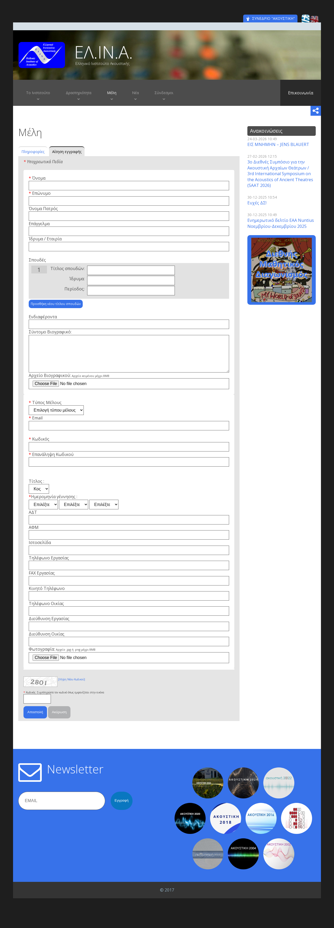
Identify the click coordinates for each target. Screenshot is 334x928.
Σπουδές (37, 260)
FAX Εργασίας (42, 580)
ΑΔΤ (33, 519)
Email (37, 425)
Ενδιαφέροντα (43, 317)
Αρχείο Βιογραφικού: (69, 383)
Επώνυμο (41, 193)
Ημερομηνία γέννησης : (54, 504)
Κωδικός (40, 446)
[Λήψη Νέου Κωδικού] (71, 686)
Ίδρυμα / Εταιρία (45, 239)
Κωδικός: (31, 699)
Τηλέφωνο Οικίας (46, 611)
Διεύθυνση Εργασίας (49, 626)
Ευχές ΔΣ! (256, 203)
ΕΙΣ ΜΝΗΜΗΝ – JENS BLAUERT (278, 144)
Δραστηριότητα (78, 92)
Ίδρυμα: (77, 279)
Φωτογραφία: (62, 656)
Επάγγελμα (39, 224)
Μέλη (111, 92)
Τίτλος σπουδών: (67, 268)
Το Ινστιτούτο (38, 92)
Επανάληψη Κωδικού (53, 462)
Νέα (135, 92)
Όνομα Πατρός (43, 208)
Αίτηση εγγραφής (66, 151)
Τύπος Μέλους (47, 410)
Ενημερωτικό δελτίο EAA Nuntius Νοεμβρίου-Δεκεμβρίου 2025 (280, 223)
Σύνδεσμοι (163, 92)
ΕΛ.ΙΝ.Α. (103, 51)
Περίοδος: (74, 289)
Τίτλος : (36, 488)
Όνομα (38, 178)
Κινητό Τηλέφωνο (47, 596)
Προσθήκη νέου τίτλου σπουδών (56, 304)
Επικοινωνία (300, 93)
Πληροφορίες (32, 151)
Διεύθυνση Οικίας (46, 641)
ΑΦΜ (34, 535)
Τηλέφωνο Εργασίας (49, 565)
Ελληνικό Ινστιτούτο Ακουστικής (102, 63)
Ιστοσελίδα (40, 550)
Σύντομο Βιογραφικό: (50, 332)
